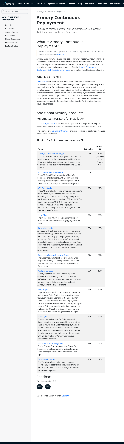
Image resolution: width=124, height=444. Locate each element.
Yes (39, 386)
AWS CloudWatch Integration (50, 172)
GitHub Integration (45, 228)
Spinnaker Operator (60, 131)
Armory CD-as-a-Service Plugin (50, 153)
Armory (60, 54)
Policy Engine (43, 289)
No (47, 386)
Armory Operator (48, 123)
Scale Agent (42, 316)
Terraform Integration (47, 359)
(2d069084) (66, 396)
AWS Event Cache (44, 188)
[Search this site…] (15, 11)
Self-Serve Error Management (50, 343)
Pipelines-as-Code (45, 271)
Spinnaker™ (42, 81)
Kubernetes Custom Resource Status (53, 255)
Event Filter (42, 215)
